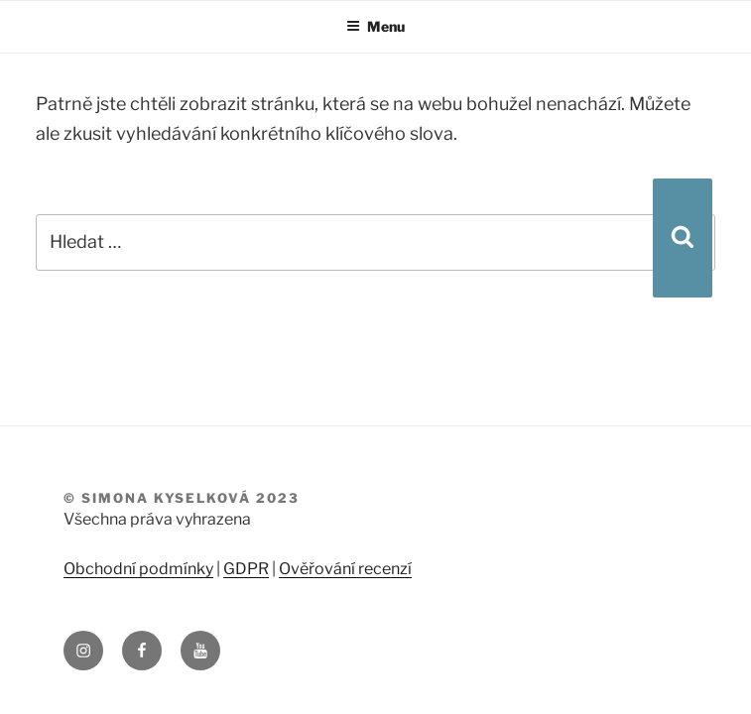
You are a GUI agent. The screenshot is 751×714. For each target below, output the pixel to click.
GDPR (246, 568)
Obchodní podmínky (138, 568)
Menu (375, 26)
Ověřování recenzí (345, 568)
